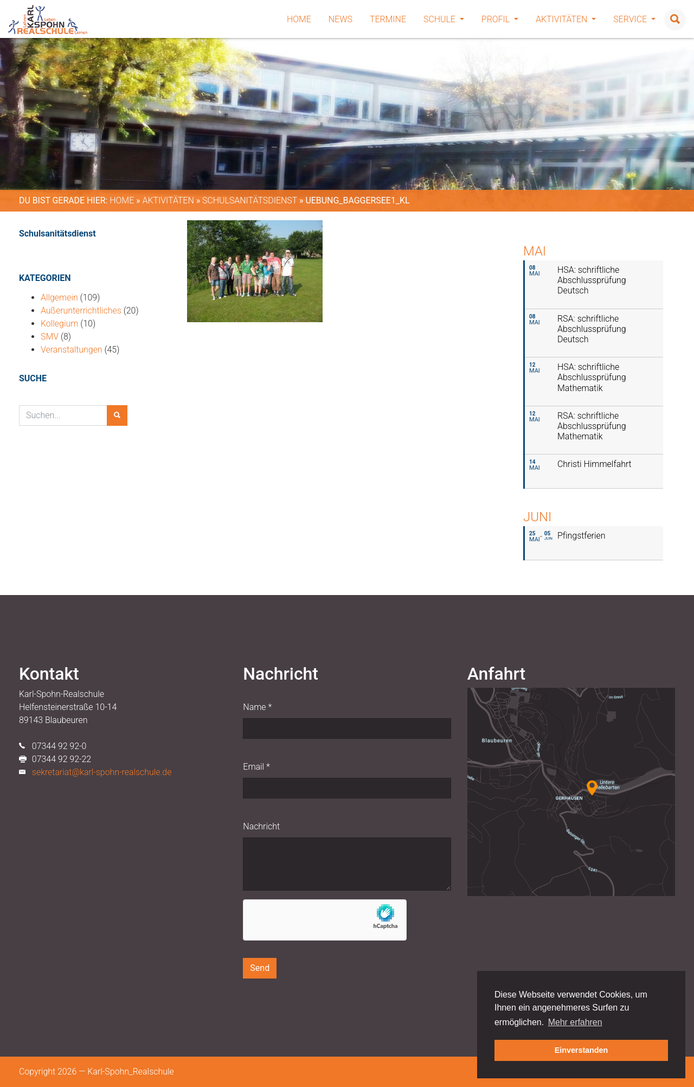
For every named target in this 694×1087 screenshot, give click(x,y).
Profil (499, 19)
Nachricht (261, 826)
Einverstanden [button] (581, 1050)
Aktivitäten (566, 19)
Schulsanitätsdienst (249, 200)
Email (256, 767)
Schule (443, 19)
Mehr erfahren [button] (575, 1022)
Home (299, 19)
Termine (388, 19)
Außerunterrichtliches (81, 310)
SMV (50, 336)
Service (634, 19)
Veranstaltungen (71, 349)
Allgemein (59, 297)
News (340, 19)
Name (257, 707)
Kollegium (59, 323)
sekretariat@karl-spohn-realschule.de (102, 772)
